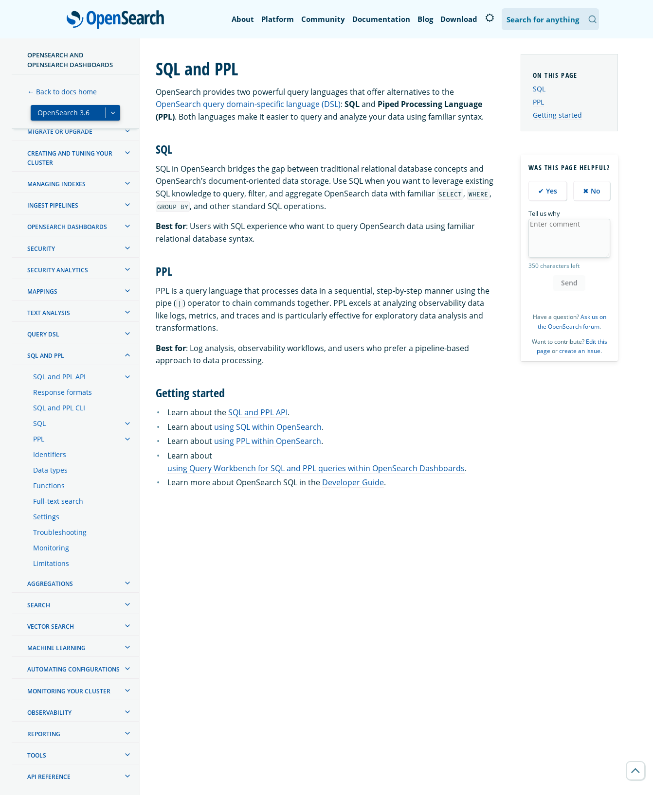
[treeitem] (127, 131)
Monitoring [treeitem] (51, 547)
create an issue (579, 351)
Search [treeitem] (38, 605)
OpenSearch (118, 20)
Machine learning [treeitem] (56, 648)
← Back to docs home (62, 91)
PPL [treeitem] (38, 438)
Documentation (381, 19)
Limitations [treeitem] (51, 563)
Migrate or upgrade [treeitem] (59, 131)
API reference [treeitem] (49, 777)
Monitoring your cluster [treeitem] (68, 691)
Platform (277, 19)
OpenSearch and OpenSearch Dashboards (70, 60)
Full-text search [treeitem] (58, 501)
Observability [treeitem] (49, 712)
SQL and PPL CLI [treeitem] (59, 407)
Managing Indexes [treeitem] (56, 184)
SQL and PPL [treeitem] (45, 356)
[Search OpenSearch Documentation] (550, 19)
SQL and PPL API (258, 412)
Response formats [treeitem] (62, 392)
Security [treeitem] (41, 249)
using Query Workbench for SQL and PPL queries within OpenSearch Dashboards (316, 468)
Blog (425, 19)
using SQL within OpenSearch (268, 427)
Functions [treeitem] (49, 485)
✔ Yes (547, 190)
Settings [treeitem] (46, 516)
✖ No (591, 190)
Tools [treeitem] (36, 755)
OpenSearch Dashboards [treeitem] (67, 227)
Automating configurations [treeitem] (73, 669)
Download (458, 19)
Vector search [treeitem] (50, 626)
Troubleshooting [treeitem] (60, 532)
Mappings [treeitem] (42, 291)
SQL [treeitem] (39, 423)
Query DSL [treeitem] (43, 334)
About (243, 19)
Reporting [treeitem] (43, 734)
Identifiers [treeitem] (49, 454)
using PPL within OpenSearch (267, 441)
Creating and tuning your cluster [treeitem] (69, 158)
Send (569, 282)
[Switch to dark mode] (489, 18)
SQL (539, 88)
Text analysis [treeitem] (48, 313)
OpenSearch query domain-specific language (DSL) (248, 104)
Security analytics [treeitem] (57, 270)
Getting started (557, 115)
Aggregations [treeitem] (50, 584)
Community (323, 19)
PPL (538, 101)
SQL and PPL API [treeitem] (59, 376)
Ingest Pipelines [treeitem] (52, 205)
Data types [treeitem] (50, 470)
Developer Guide (353, 482)
